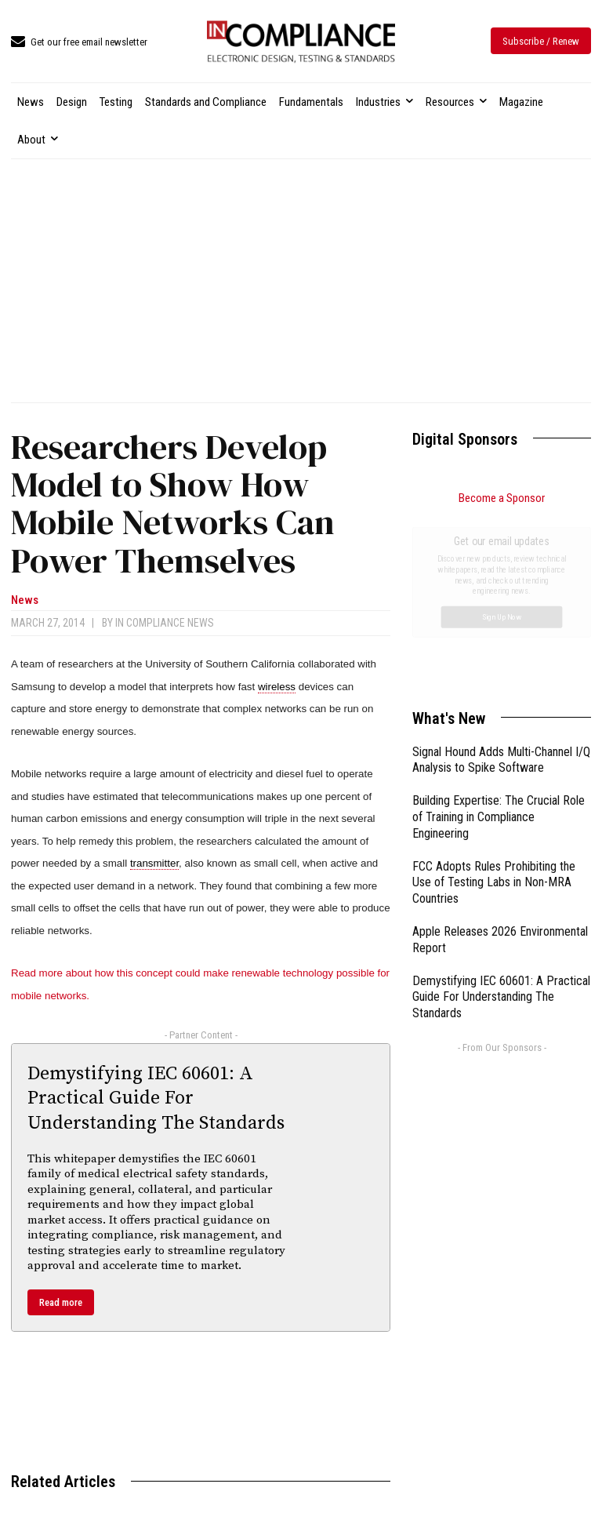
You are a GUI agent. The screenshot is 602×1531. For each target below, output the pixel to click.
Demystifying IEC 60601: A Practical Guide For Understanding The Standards (156, 1098)
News (24, 600)
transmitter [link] (154, 863)
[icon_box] (79, 43)
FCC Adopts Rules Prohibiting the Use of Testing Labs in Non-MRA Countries (493, 706)
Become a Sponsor (502, 498)
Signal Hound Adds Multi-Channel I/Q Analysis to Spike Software (501, 583)
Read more (60, 1302)
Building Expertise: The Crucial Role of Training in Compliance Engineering (498, 640)
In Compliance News (164, 622)
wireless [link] (277, 687)
